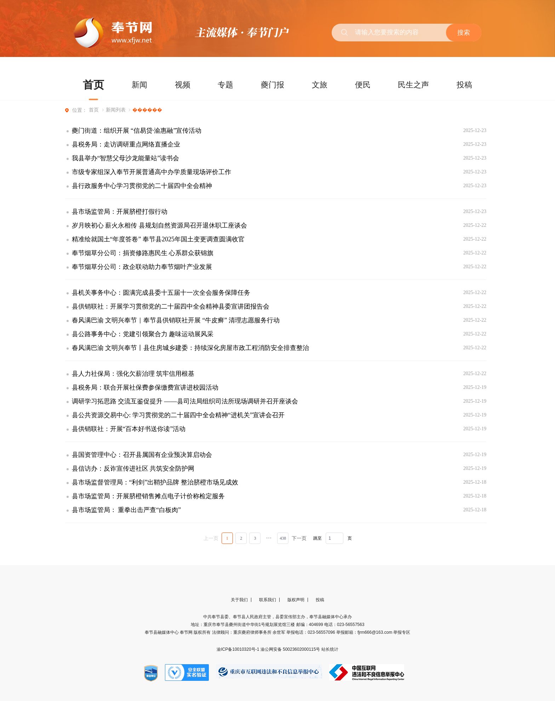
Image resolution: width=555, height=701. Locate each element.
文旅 (319, 84)
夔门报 (272, 84)
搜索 (463, 32)
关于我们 (239, 599)
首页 (93, 85)
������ (147, 110)
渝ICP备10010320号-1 (238, 649)
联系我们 (267, 599)
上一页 (211, 538)
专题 (225, 84)
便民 (363, 84)
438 (283, 538)
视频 (182, 84)
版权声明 (295, 599)
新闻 (139, 84)
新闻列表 (116, 110)
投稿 (464, 84)
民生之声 (413, 84)
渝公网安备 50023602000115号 (291, 649)
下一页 (299, 538)
